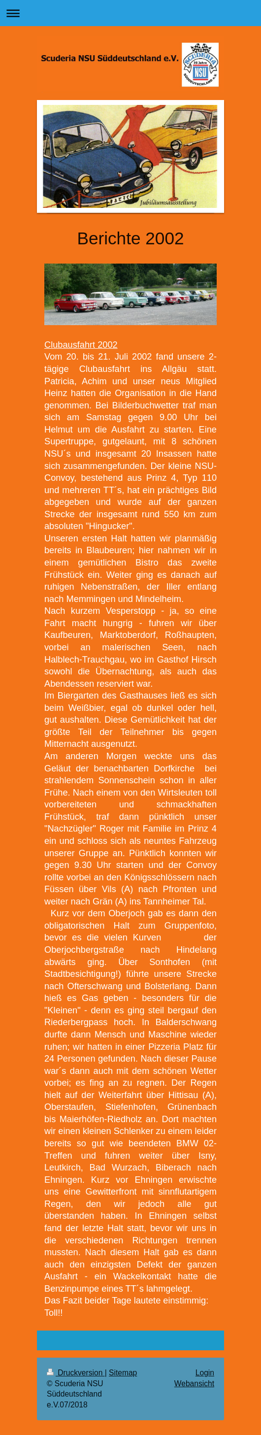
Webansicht (194, 1383)
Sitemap (123, 1372)
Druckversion (76, 1372)
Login (205, 1372)
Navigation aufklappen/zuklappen (130, 13)
